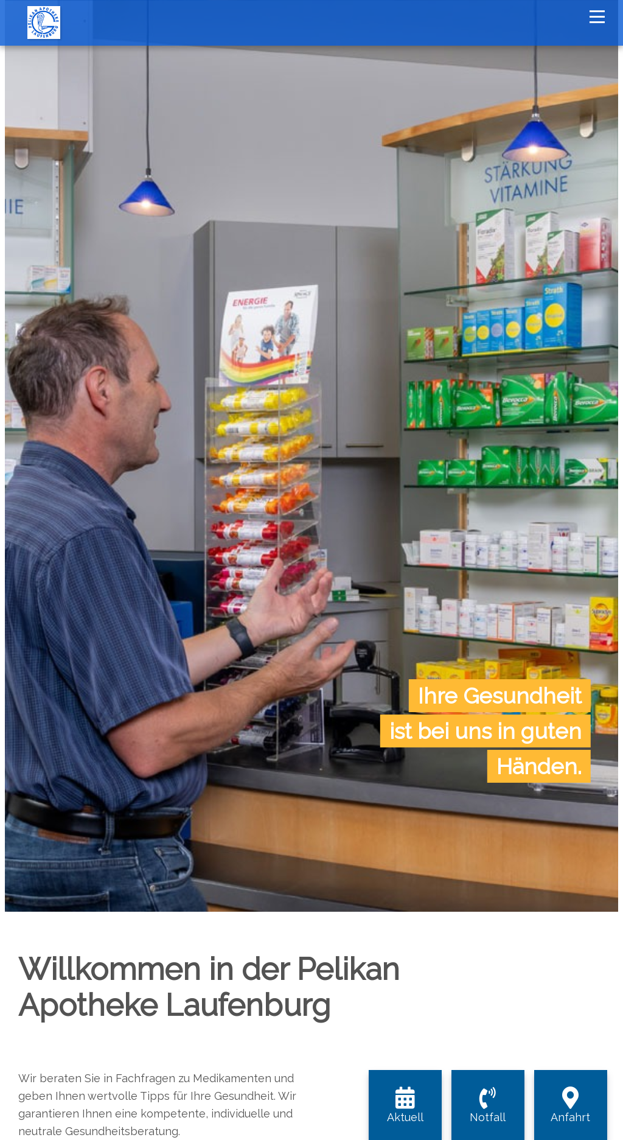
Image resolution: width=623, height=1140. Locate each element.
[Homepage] (43, 6)
